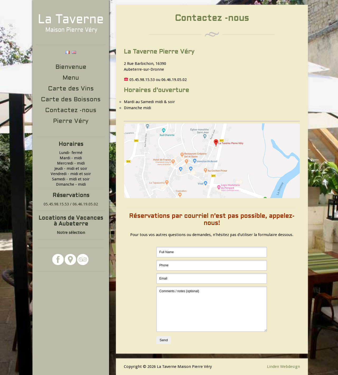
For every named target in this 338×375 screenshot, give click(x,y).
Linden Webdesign (283, 366)
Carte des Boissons (71, 100)
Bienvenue (70, 67)
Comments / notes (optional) (211, 309)
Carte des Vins (71, 89)
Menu (71, 78)
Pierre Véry (70, 121)
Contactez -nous (70, 110)
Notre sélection (71, 232)
